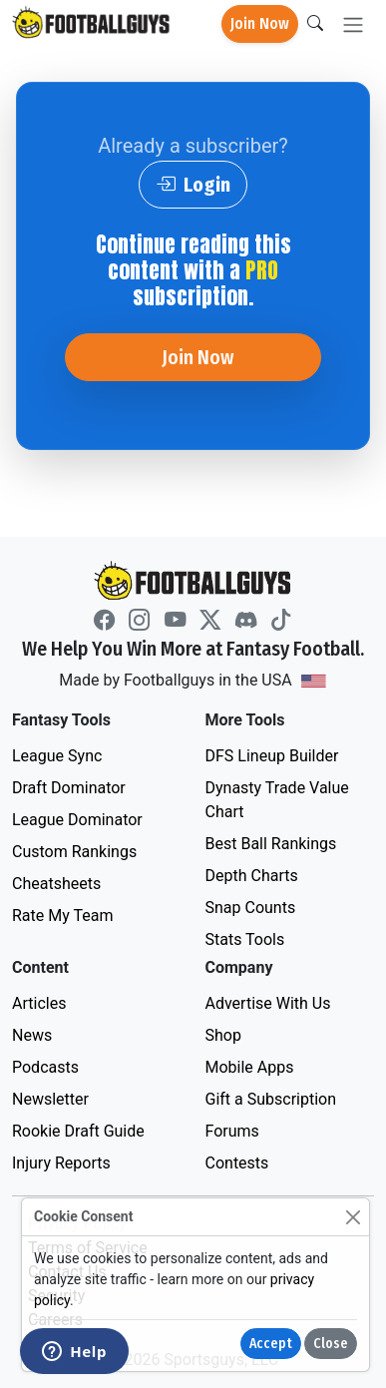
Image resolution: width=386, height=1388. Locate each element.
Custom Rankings (74, 851)
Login (193, 185)
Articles (39, 1003)
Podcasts (45, 1067)
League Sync (57, 755)
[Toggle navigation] (353, 24)
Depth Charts (251, 875)
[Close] (352, 1216)
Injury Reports (61, 1163)
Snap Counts (250, 907)
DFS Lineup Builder (272, 755)
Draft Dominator (69, 787)
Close (330, 1343)
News (32, 1035)
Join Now (259, 23)
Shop (223, 1035)
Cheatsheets (56, 883)
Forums (232, 1131)
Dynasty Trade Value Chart (277, 799)
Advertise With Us (268, 1003)
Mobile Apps (249, 1067)
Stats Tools (245, 939)
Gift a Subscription (271, 1099)
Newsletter (50, 1099)
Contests (237, 1163)
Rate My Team (62, 915)
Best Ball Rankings (271, 843)
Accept (270, 1343)
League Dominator (77, 819)
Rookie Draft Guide (78, 1131)
